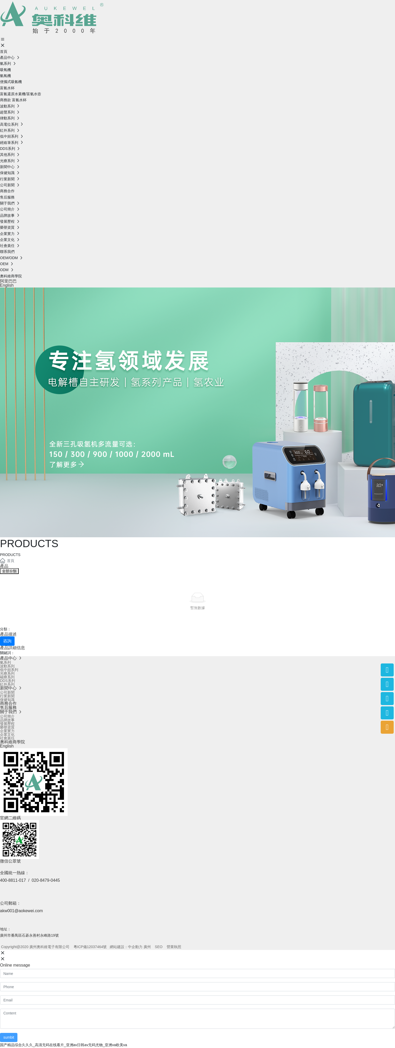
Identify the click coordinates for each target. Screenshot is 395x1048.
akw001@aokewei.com (21, 911)
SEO (159, 947)
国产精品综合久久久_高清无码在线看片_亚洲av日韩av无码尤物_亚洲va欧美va (63, 1045)
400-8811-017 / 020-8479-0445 (30, 880)
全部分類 (9, 571)
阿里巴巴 (8, 281)
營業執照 (174, 947)
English (7, 285)
